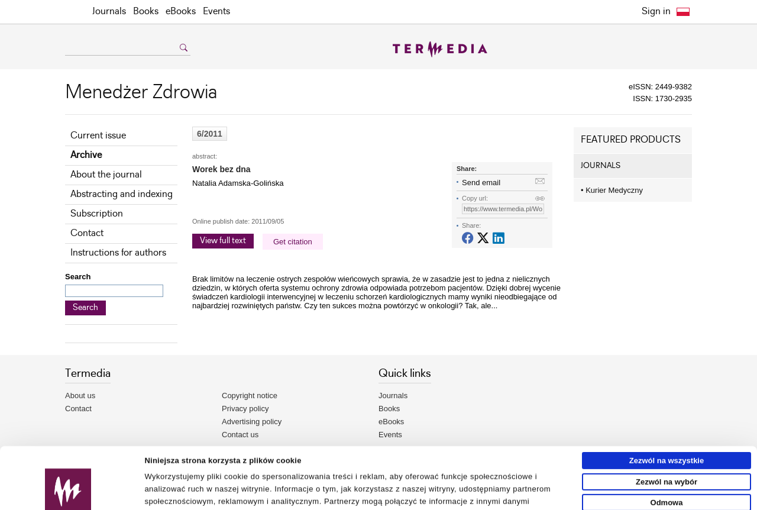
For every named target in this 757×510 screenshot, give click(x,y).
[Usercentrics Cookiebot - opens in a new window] (68, 496)
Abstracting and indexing (121, 194)
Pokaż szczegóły (548, 496)
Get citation (292, 241)
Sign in (656, 12)
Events (216, 12)
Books (145, 12)
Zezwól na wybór (666, 423)
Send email (481, 182)
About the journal (106, 175)
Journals (109, 12)
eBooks (181, 12)
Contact (86, 233)
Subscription (96, 214)
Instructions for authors (118, 253)
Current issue (98, 136)
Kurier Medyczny (612, 190)
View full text (223, 241)
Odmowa (667, 444)
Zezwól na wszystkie (666, 402)
